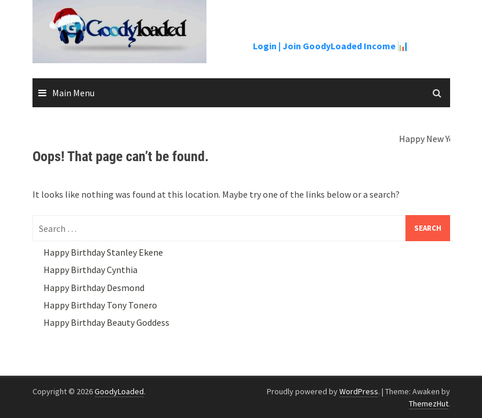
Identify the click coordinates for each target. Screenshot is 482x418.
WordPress (358, 391)
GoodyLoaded (119, 391)
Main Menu (73, 93)
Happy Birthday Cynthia (90, 269)
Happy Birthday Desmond (94, 287)
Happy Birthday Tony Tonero (100, 305)
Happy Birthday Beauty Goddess (106, 322)
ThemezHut (428, 403)
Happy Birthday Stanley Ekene (103, 252)
